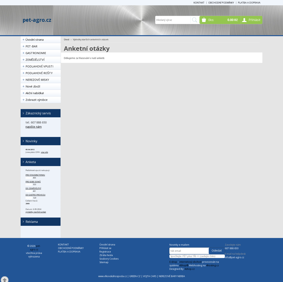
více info (44, 152)
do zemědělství (33, 188)
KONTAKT (199, 2)
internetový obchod (190, 262)
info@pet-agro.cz (234, 257)
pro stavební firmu (35, 175)
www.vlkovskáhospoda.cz (112, 276)
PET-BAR (31, 46)
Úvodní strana (35, 39)
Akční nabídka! (35, 93)
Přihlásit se (105, 248)
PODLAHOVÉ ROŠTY (39, 73)
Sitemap (103, 262)
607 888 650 (231, 248)
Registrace (105, 251)
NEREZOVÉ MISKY (37, 80)
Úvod (66, 39)
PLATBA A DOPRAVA (249, 2)
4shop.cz (190, 269)
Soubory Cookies (109, 258)
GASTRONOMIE (36, 53)
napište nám (34, 127)
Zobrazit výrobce (37, 100)
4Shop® (183, 265)
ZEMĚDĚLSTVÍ (35, 60)
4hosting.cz (212, 265)
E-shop (173, 262)
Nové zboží (33, 86)
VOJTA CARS (149, 276)
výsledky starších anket (36, 212)
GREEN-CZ (135, 276)
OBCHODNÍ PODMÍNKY (221, 2)
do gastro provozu (35, 195)
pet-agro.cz (37, 19)
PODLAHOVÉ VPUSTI (39, 66)
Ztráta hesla (106, 255)
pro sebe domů (33, 181)
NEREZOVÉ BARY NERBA (172, 276)
